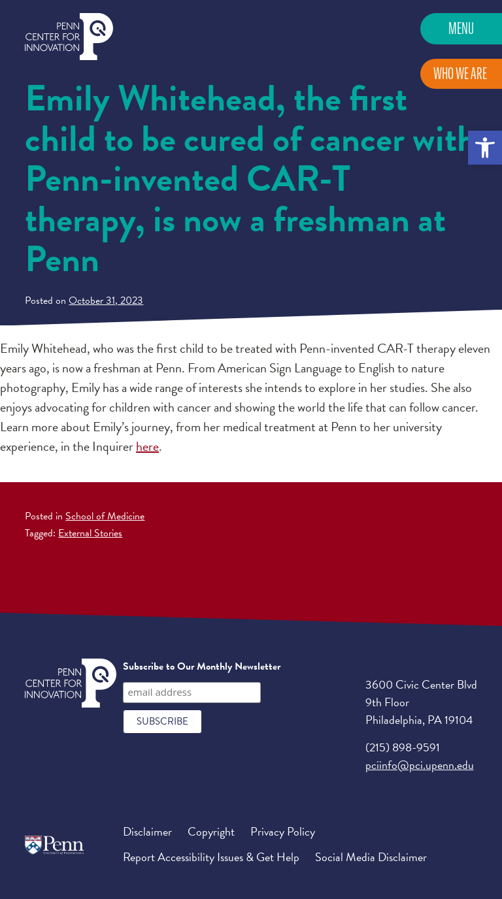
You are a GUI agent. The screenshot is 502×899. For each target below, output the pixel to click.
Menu (461, 28)
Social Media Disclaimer (371, 857)
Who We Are (460, 73)
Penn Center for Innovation (69, 37)
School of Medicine (104, 516)
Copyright (211, 831)
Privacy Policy (282, 831)
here (147, 446)
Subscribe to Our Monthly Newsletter (201, 666)
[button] (485, 148)
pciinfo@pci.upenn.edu (419, 765)
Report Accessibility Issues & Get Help (211, 857)
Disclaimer (147, 831)
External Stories (90, 533)
